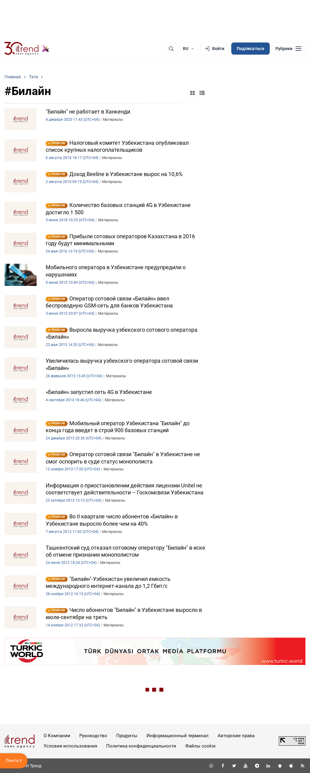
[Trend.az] (27, 48)
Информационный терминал (178, 735)
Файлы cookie (200, 746)
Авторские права (236, 735)
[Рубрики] (288, 48)
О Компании (57, 735)
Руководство (93, 735)
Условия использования (70, 746)
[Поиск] (171, 48)
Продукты (126, 735)
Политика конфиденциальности (141, 746)
